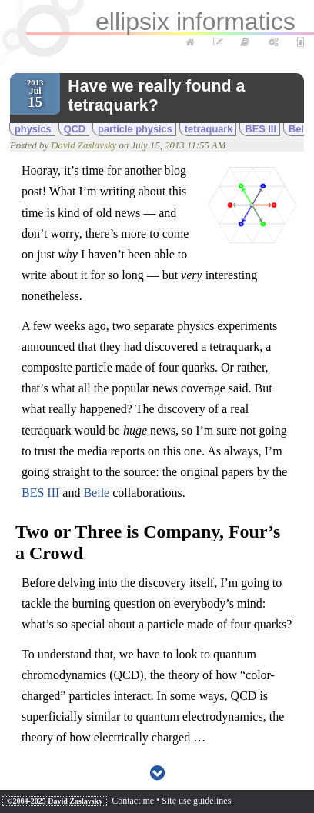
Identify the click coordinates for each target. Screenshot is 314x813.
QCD (74, 129)
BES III (260, 129)
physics (33, 129)
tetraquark (209, 129)
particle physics (135, 129)
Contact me (133, 800)
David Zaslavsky (83, 145)
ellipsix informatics (195, 21)
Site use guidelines (196, 800)
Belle (96, 492)
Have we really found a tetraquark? (156, 96)
